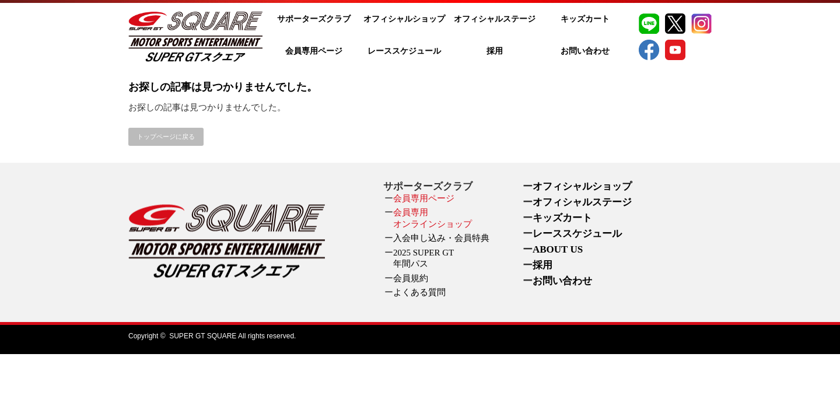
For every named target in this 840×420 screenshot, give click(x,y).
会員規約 (410, 278)
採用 (495, 51)
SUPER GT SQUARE (202, 336)
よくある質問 (419, 292)
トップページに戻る (166, 136)
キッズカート (585, 19)
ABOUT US (558, 249)
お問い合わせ (585, 51)
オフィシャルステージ (495, 19)
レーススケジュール (404, 51)
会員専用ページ (313, 51)
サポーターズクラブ (314, 19)
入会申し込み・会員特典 (441, 238)
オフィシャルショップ (404, 19)
